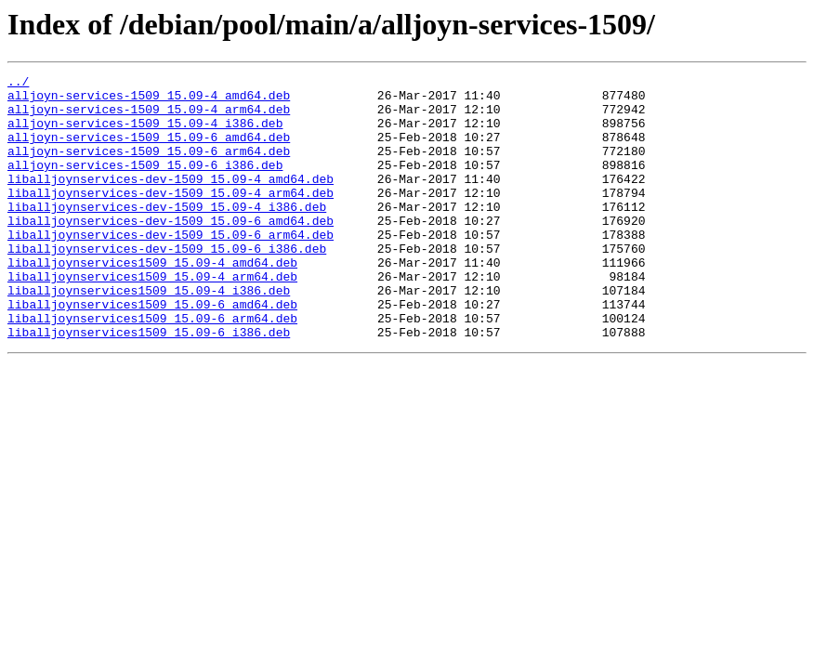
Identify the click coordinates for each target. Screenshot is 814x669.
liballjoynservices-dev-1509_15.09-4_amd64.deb (170, 200)
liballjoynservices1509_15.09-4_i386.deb (148, 334)
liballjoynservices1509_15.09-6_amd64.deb (152, 351)
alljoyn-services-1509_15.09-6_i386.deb (144, 184)
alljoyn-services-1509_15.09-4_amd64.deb (148, 100)
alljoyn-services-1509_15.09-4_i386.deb (144, 133)
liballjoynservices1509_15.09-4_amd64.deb (152, 301)
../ (18, 83)
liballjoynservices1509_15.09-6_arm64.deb (152, 368)
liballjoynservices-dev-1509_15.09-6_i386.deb (166, 284)
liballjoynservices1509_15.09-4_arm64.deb (152, 317)
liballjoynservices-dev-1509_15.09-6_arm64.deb (170, 267)
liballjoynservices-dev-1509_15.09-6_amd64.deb (170, 251)
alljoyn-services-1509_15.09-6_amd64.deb (148, 150)
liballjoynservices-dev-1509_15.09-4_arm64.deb (170, 217)
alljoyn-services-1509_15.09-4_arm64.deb (148, 117)
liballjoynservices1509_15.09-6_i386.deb (148, 384)
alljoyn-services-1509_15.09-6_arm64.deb (148, 167)
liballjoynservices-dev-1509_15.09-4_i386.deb (166, 234)
